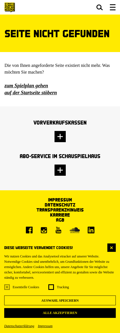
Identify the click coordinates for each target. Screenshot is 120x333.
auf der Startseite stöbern (30, 92)
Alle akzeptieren (60, 313)
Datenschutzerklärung (19, 326)
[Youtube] (58, 230)
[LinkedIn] (91, 230)
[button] (99, 7)
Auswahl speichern (60, 300)
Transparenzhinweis (60, 210)
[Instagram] (43, 230)
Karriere (60, 215)
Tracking (63, 287)
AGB (60, 220)
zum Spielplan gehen (26, 85)
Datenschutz (60, 205)
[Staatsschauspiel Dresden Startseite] (9, 7)
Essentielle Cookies (26, 287)
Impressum (45, 326)
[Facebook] (29, 230)
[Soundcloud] (75, 230)
